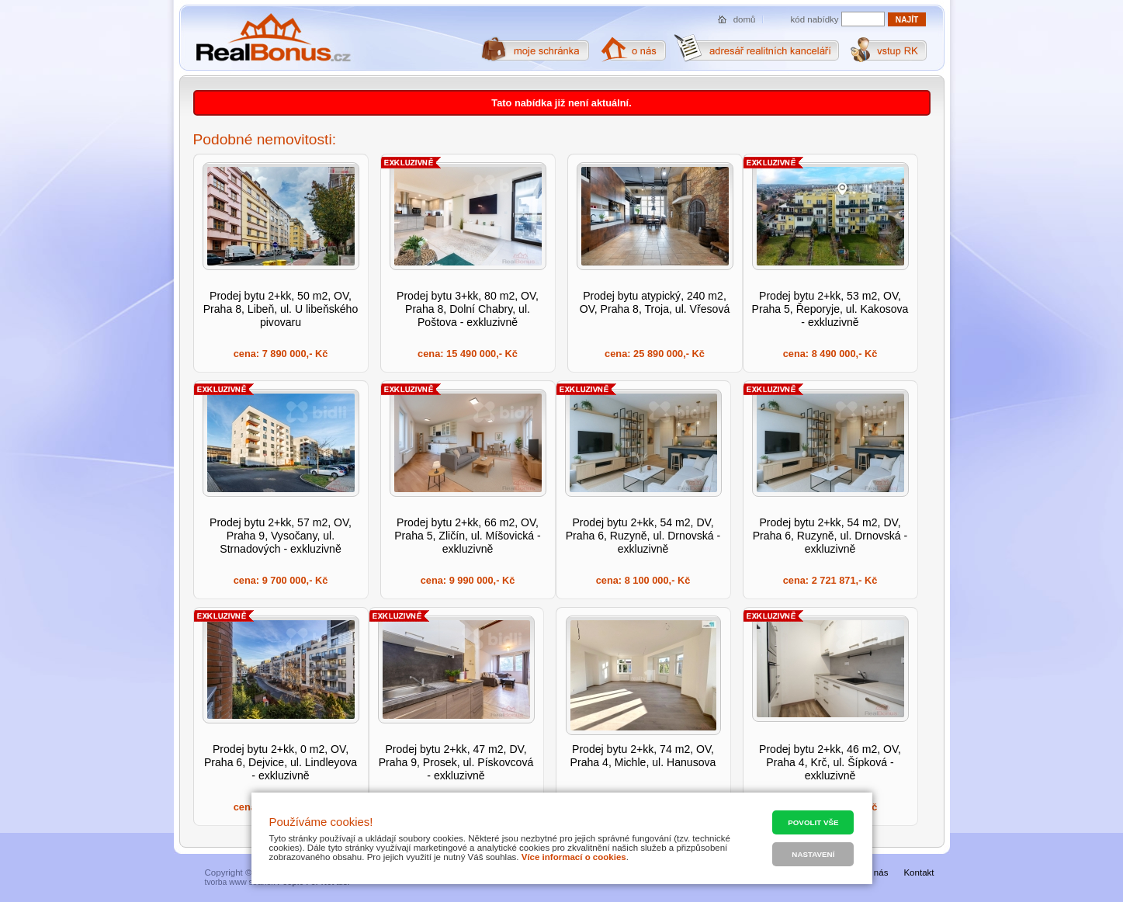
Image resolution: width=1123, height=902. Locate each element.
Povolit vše (813, 822)
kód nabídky (815, 19)
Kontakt (918, 872)
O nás (877, 872)
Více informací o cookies (574, 857)
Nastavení (813, 854)
